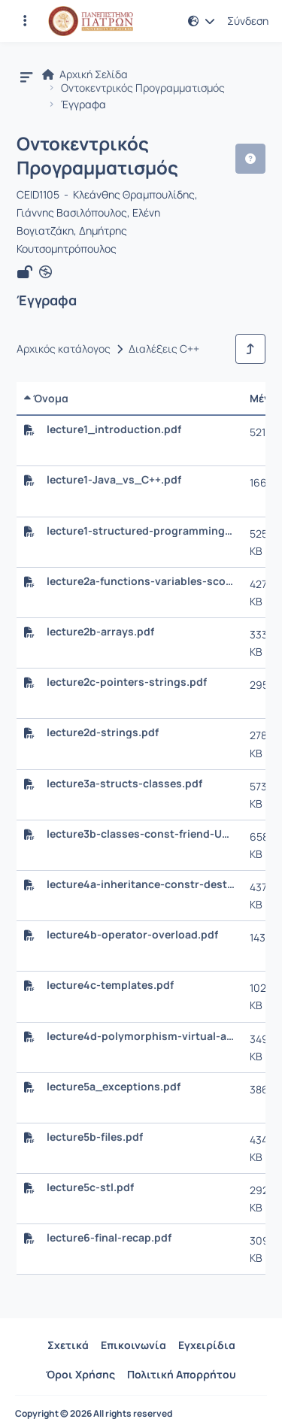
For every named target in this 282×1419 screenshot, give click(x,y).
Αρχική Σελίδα (85, 74)
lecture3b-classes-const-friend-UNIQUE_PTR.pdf (141, 834)
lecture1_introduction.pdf (114, 429)
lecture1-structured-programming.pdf (141, 531)
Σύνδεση (247, 21)
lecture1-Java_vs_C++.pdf (114, 480)
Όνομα (46, 398)
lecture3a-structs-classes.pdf (124, 784)
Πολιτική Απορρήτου (181, 1374)
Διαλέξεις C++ (164, 349)
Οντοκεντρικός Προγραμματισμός (143, 88)
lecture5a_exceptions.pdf (113, 1087)
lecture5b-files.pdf (95, 1137)
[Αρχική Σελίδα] (90, 21)
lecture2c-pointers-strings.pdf (127, 682)
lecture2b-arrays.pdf (100, 632)
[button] (201, 21)
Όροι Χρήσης (80, 1374)
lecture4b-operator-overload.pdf (132, 935)
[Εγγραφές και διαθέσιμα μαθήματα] (25, 21)
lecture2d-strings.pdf (103, 732)
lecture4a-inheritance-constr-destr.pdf (141, 884)
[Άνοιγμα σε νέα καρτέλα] (45, 272)
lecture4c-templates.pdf (110, 985)
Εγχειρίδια (206, 1345)
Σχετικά (68, 1345)
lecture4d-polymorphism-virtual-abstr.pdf (141, 1036)
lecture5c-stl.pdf (90, 1187)
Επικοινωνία (133, 1345)
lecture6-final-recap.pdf (109, 1238)
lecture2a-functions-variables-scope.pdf (141, 581)
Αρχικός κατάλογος (64, 349)
